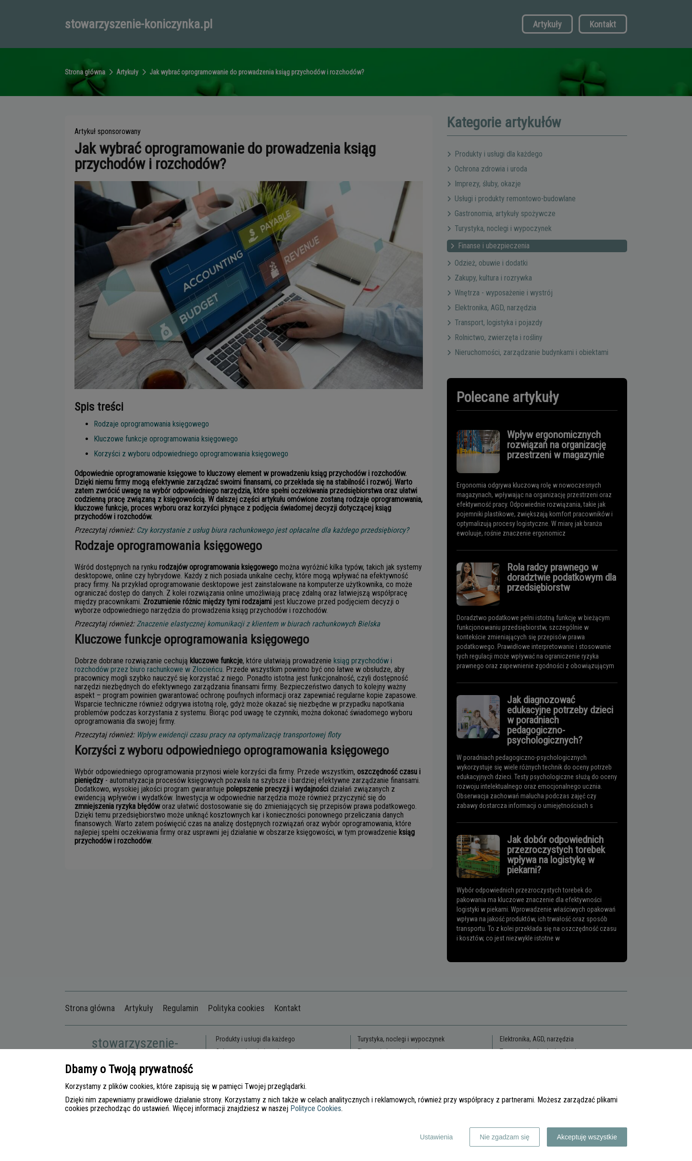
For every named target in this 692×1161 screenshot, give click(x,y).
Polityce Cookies (315, 1108)
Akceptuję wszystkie (587, 1137)
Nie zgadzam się (505, 1137)
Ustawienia (436, 1137)
